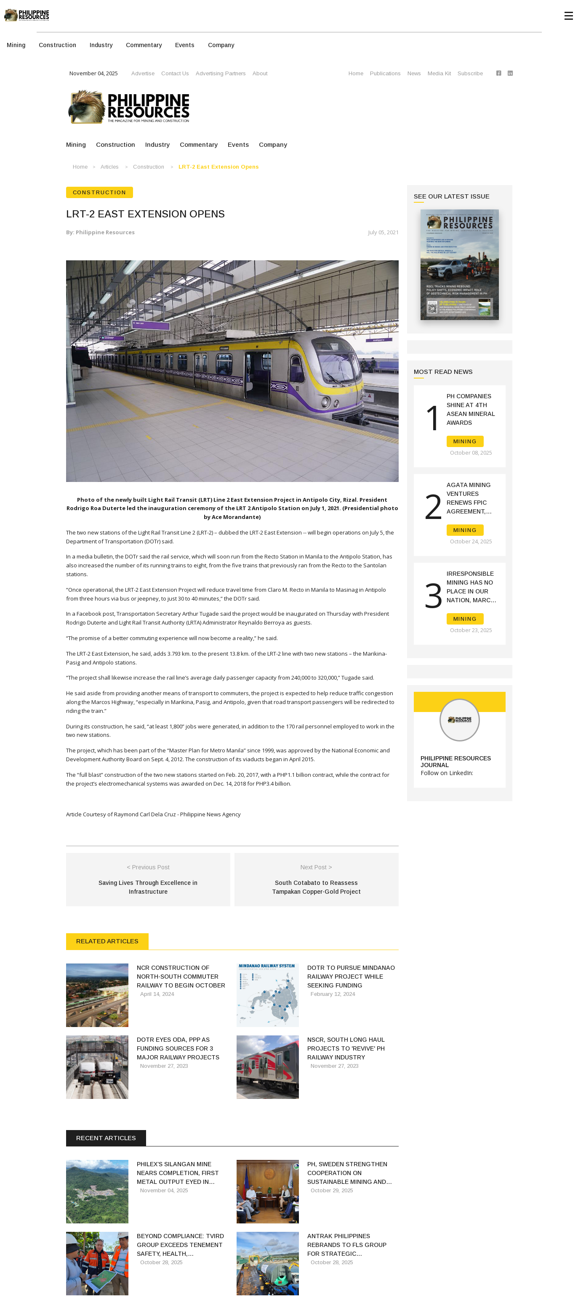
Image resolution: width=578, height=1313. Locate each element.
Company (221, 45)
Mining (16, 45)
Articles (110, 167)
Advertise (142, 73)
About (260, 73)
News (414, 73)
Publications (385, 73)
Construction (57, 45)
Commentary (144, 45)
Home (356, 73)
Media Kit (439, 73)
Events (184, 45)
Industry (101, 45)
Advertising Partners (221, 73)
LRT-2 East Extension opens (218, 167)
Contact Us (175, 73)
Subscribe (470, 73)
